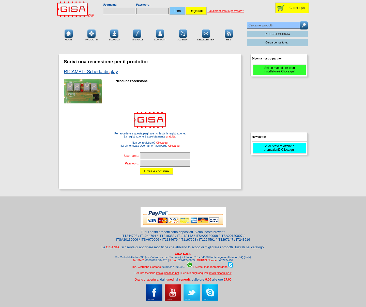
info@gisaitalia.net (167, 272)
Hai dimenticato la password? (225, 10)
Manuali (137, 34)
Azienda (183, 34)
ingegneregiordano (215, 266)
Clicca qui (162, 142)
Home (69, 34)
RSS (229, 34)
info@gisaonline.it (220, 272)
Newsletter (206, 34)
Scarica (114, 34)
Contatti (160, 34)
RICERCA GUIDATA (277, 34)
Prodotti (91, 34)
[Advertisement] (278, 106)
